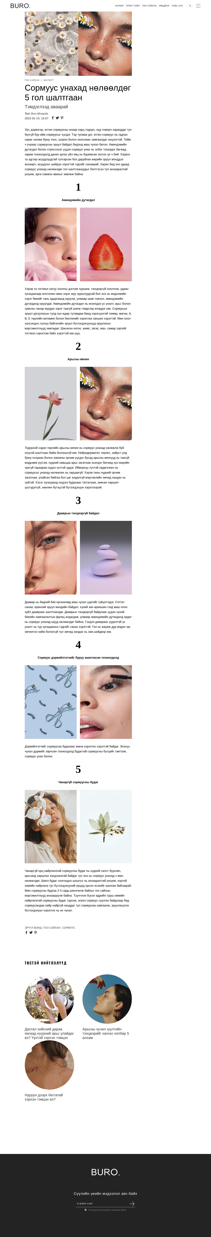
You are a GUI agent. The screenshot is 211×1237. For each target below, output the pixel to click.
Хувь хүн (177, 6)
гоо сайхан (51, 927)
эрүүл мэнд (33, 927)
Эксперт (48, 80)
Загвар (119, 6)
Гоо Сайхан (149, 6)
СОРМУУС (68, 927)
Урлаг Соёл (133, 6)
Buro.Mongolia (39, 113)
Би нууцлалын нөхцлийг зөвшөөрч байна (107, 1210)
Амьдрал (164, 6)
